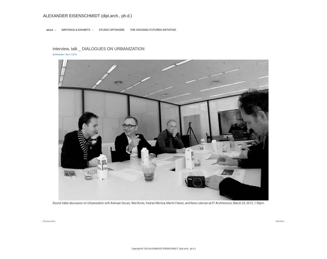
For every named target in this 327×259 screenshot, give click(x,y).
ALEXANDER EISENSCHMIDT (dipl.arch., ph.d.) (87, 16)
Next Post (281, 221)
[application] (54, 30)
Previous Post (48, 221)
